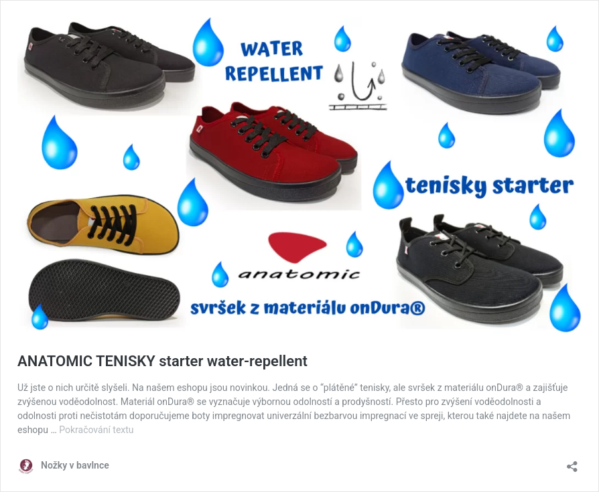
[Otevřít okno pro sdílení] (572, 462)
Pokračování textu (96, 429)
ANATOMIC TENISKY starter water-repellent (162, 361)
